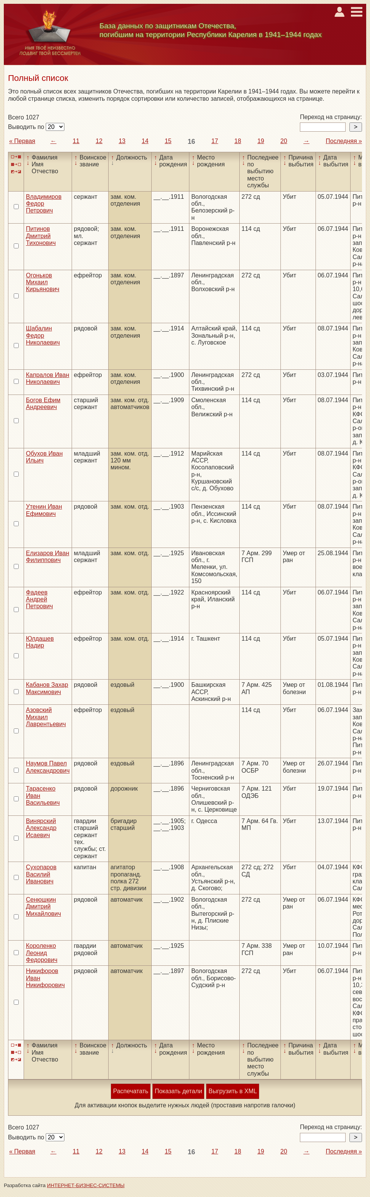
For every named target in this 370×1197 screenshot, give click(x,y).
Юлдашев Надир (40, 642)
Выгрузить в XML (232, 1091)
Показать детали (178, 1091)
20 (283, 141)
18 (237, 141)
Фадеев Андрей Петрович (39, 599)
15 (168, 141)
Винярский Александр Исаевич (41, 828)
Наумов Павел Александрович (48, 766)
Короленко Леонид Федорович (42, 952)
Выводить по (27, 127)
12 (99, 141)
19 (260, 141)
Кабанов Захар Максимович (47, 688)
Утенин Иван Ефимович (44, 510)
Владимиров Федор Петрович (43, 203)
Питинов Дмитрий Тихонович (41, 236)
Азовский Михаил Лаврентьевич (46, 717)
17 (214, 141)
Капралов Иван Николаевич (47, 378)
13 (122, 141)
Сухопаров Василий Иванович (41, 874)
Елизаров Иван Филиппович (47, 556)
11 (76, 141)
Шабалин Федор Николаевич (43, 335)
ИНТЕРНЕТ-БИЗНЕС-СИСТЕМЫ (86, 1185)
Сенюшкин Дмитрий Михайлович (43, 906)
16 (191, 141)
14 (145, 141)
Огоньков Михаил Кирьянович (42, 282)
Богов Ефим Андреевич (43, 403)
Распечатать (130, 1091)
